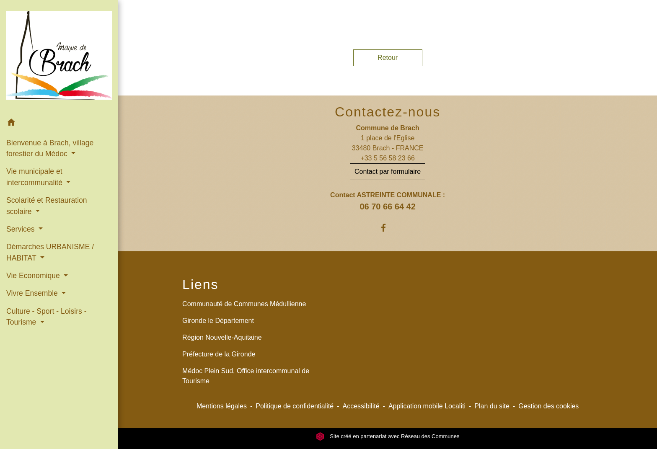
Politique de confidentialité (295, 406)
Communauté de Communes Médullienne (244, 303)
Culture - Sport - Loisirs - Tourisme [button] (46, 316)
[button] (59, 124)
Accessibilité (361, 406)
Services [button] (21, 229)
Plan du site (492, 406)
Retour (388, 57)
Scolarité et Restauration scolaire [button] (46, 205)
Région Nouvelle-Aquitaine (221, 337)
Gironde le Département (218, 320)
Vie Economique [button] (34, 275)
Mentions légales (222, 406)
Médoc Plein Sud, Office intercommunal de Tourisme (245, 375)
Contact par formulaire (387, 171)
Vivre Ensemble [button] (33, 293)
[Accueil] (59, 57)
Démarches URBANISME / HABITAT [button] (50, 252)
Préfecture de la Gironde (218, 354)
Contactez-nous (387, 111)
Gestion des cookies (548, 406)
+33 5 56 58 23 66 (387, 158)
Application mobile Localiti (427, 406)
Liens (200, 284)
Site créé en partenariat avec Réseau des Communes (388, 436)
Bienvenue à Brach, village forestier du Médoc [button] (49, 148)
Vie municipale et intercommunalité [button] (35, 176)
